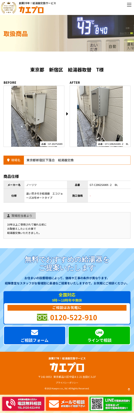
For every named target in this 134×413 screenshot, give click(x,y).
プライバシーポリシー (67, 382)
